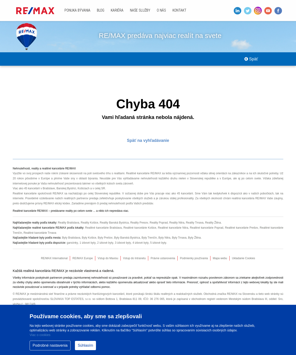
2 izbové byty (105, 243)
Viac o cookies (40, 335)
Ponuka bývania (77, 10)
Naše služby (140, 10)
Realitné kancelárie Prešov (241, 228)
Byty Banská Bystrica (127, 238)
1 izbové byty (87, 243)
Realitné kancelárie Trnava (40, 232)
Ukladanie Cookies (243, 258)
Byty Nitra (165, 238)
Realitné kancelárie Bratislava (103, 228)
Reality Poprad (159, 222)
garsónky (72, 243)
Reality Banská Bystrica (114, 222)
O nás (161, 10)
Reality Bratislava (68, 222)
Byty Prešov (105, 238)
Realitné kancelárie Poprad (206, 228)
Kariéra (117, 10)
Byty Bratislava (71, 238)
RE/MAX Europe (82, 258)
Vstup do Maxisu (108, 258)
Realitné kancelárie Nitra (173, 228)
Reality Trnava (195, 222)
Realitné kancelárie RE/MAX (143, 173)
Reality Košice (90, 222)
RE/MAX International (54, 258)
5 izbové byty (158, 243)
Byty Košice (89, 238)
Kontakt (179, 10)
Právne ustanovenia (163, 258)
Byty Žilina (194, 238)
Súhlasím (85, 345)
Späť (251, 59)
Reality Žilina (214, 222)
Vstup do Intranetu (134, 258)
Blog (100, 10)
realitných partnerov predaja (81, 198)
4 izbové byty (140, 243)
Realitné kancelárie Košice (139, 228)
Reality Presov (139, 222)
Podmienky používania (194, 258)
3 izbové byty (122, 243)
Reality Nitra (177, 222)
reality (69, 211)
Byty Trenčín (149, 238)
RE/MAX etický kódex (56, 204)
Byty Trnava (179, 238)
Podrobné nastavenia (50, 345)
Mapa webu (220, 258)
